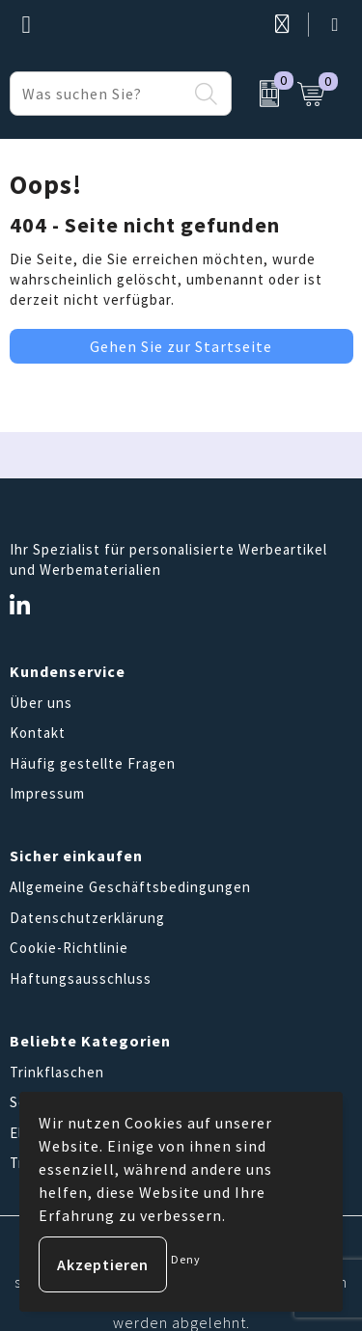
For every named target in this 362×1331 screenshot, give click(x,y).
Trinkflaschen (57, 1072)
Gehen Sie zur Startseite (181, 346)
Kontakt (38, 732)
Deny (186, 1259)
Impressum (47, 793)
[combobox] (99, 93)
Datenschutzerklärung (87, 918)
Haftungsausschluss (81, 978)
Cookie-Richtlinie (69, 947)
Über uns (41, 702)
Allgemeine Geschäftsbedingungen (130, 887)
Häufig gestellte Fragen (93, 763)
